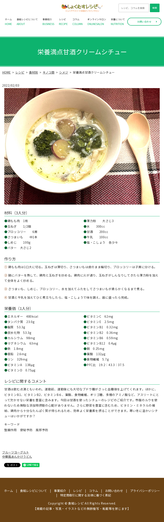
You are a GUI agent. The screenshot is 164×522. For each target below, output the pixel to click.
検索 (154, 7)
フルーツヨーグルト (15, 452)
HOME (6, 72)
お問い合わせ (144, 21)
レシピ (63, 21)
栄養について (118, 21)
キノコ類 (48, 72)
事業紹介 (48, 21)
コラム (77, 21)
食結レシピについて (27, 21)
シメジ (63, 72)
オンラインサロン (96, 21)
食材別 (33, 72)
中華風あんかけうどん (17, 456)
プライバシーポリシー (145, 491)
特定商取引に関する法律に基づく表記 (85, 495)
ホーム (8, 21)
